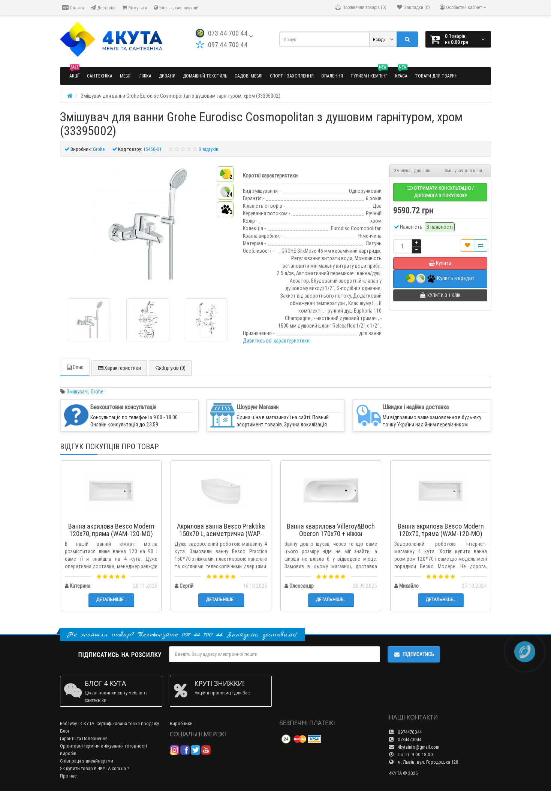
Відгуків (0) (170, 368)
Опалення (332, 76)
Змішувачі (77, 391)
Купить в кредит (440, 279)
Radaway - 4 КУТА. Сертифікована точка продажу (109, 723)
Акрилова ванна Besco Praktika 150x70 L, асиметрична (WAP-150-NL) (221, 533)
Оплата (73, 7)
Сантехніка (99, 76)
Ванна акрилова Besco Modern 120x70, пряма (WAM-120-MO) (111, 530)
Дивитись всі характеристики (276, 340)
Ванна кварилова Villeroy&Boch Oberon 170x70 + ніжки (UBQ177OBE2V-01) (331, 533)
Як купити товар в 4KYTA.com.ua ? (94, 768)
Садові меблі (248, 76)
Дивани (167, 76)
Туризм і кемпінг (369, 73)
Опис (75, 367)
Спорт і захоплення (292, 76)
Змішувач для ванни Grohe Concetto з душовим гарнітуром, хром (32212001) (417, 170)
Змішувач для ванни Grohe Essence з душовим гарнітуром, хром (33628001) (468, 170)
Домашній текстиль (205, 76)
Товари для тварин (436, 76)
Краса (401, 73)
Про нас (68, 776)
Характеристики (119, 368)
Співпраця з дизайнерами (86, 761)
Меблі (126, 76)
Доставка (103, 7)
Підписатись (414, 654)
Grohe (97, 391)
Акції (74, 73)
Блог (65, 731)
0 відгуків (209, 149)
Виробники (181, 723)
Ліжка (145, 76)
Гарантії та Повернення (84, 738)
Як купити (134, 7)
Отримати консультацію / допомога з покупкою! (440, 192)
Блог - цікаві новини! (176, 7)
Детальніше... (111, 599)
